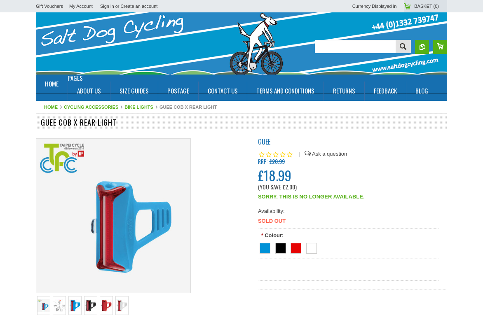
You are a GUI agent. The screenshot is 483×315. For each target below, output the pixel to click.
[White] (311, 247)
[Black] (280, 247)
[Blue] (265, 247)
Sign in (107, 6)
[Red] (296, 247)
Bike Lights (138, 107)
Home (51, 107)
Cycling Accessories (91, 107)
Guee (264, 142)
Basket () (426, 6)
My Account (81, 6)
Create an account (139, 6)
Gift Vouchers (49, 6)
